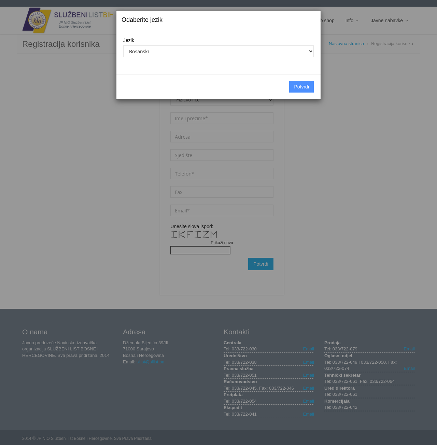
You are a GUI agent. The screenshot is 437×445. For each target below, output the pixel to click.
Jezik (128, 40)
